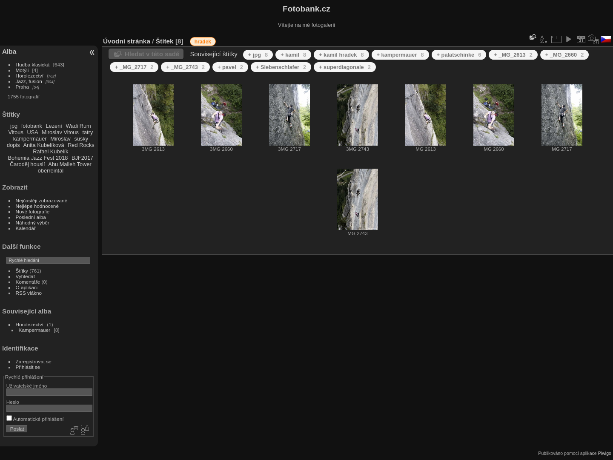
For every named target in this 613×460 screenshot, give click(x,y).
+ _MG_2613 (513, 55)
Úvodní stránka (126, 41)
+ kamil (293, 55)
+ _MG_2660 (564, 55)
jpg (13, 126)
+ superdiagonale (345, 67)
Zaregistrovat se (34, 361)
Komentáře (28, 282)
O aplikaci (27, 287)
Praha (22, 86)
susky (81, 138)
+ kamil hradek (341, 55)
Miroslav (60, 138)
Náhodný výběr (32, 222)
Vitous (16, 132)
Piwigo (604, 453)
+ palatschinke (459, 55)
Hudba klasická (33, 64)
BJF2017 (82, 158)
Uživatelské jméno (26, 385)
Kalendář (26, 228)
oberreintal (50, 170)
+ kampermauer (400, 55)
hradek (203, 42)
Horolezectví (29, 75)
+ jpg (258, 55)
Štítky (22, 270)
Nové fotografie (33, 211)
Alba (9, 51)
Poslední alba (31, 217)
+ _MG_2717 (134, 67)
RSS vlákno (29, 293)
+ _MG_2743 (185, 67)
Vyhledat (25, 276)
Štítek (165, 41)
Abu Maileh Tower (69, 164)
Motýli (22, 70)
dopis (13, 145)
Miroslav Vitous (60, 132)
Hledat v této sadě (152, 54)
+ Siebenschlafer (281, 67)
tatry (87, 132)
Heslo (12, 402)
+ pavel (230, 67)
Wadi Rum (78, 126)
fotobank (31, 126)
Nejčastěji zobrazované (42, 200)
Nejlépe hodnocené (37, 206)
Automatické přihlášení (35, 419)
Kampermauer (35, 330)
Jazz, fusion (29, 81)
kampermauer (30, 138)
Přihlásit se (28, 367)
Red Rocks (81, 145)
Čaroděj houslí (27, 164)
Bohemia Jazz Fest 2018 (38, 158)
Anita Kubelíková (43, 145)
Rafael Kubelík (50, 151)
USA (32, 132)
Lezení (54, 126)
